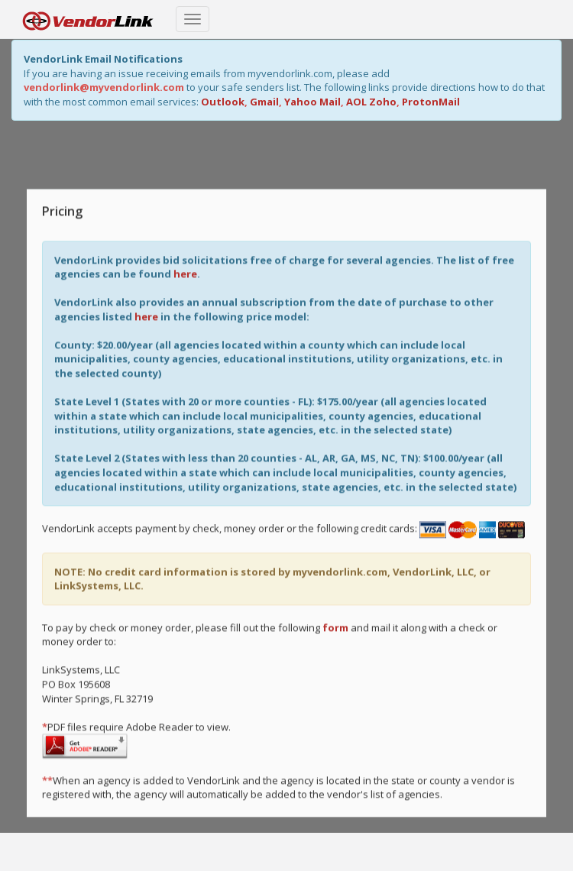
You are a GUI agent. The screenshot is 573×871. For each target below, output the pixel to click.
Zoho (383, 101)
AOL (356, 101)
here (185, 273)
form (335, 626)
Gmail (264, 101)
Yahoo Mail (312, 101)
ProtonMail (431, 101)
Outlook (222, 101)
